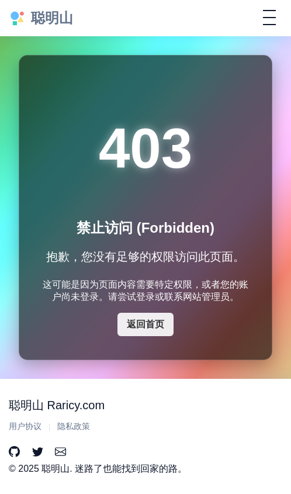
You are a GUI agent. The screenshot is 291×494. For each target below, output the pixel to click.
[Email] (60, 452)
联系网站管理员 (197, 297)
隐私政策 (73, 426)
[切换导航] (269, 17)
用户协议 (25, 426)
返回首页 (145, 324)
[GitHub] (14, 452)
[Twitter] (37, 452)
